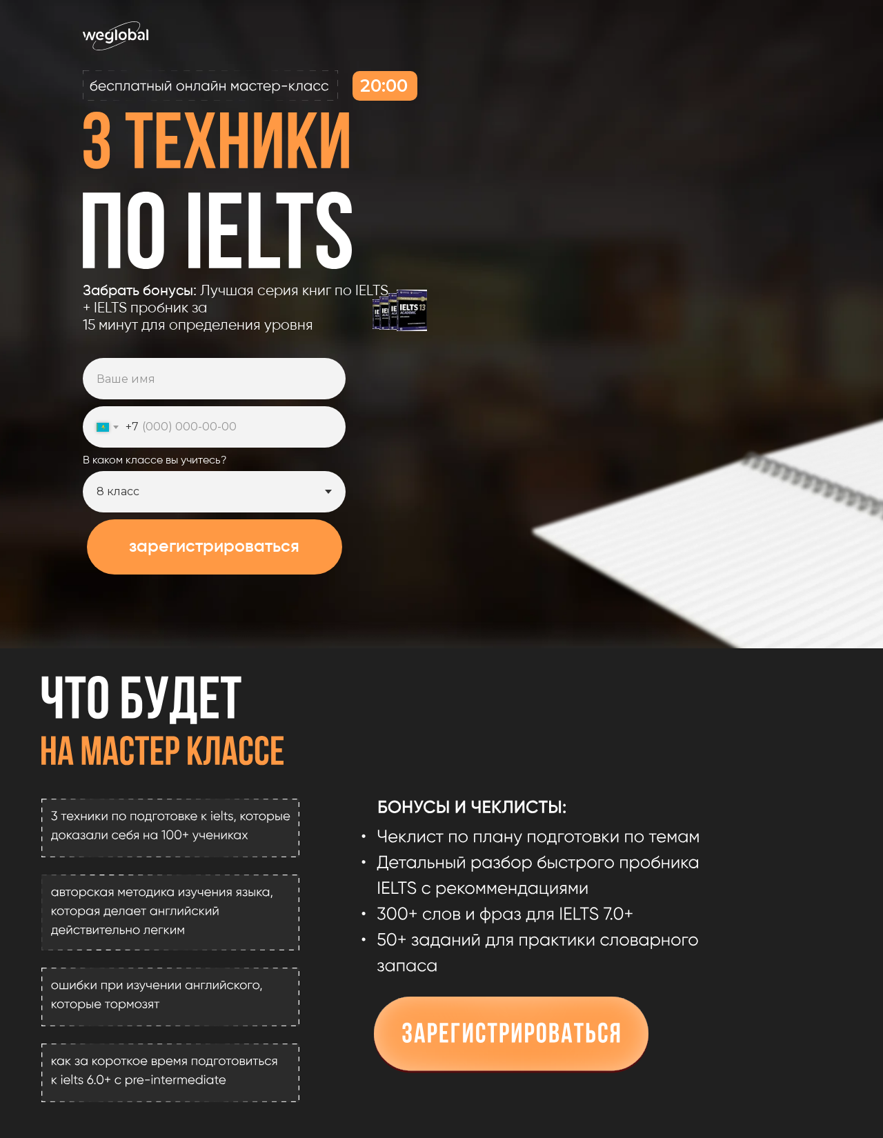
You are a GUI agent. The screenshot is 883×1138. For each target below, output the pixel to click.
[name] (214, 378)
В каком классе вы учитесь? (155, 460)
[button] (511, 1035)
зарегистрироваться (214, 547)
